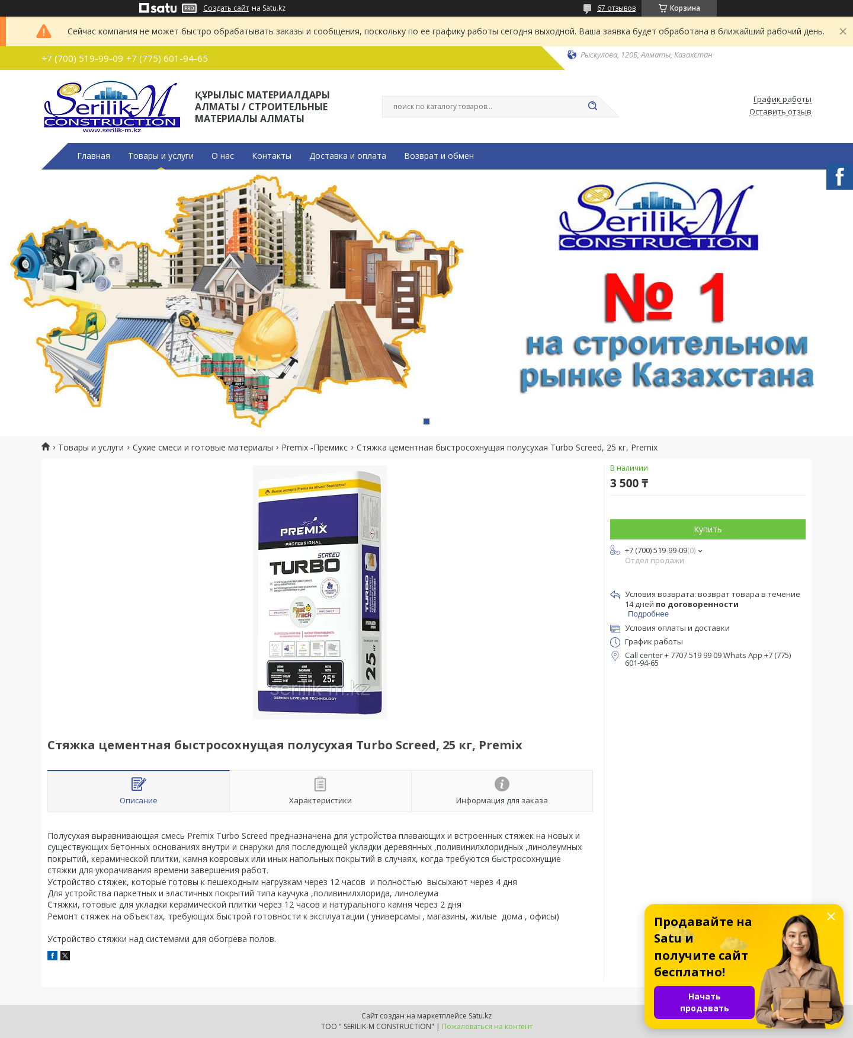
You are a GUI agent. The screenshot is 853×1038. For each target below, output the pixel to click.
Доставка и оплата (347, 156)
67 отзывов (616, 8)
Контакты (271, 156)
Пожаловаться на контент (487, 1026)
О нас (222, 156)
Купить (708, 529)
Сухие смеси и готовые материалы (203, 447)
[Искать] (592, 106)
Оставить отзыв (780, 112)
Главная (93, 156)
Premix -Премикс (314, 447)
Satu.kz (480, 1016)
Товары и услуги (161, 156)
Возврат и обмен (439, 156)
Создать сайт (226, 8)
